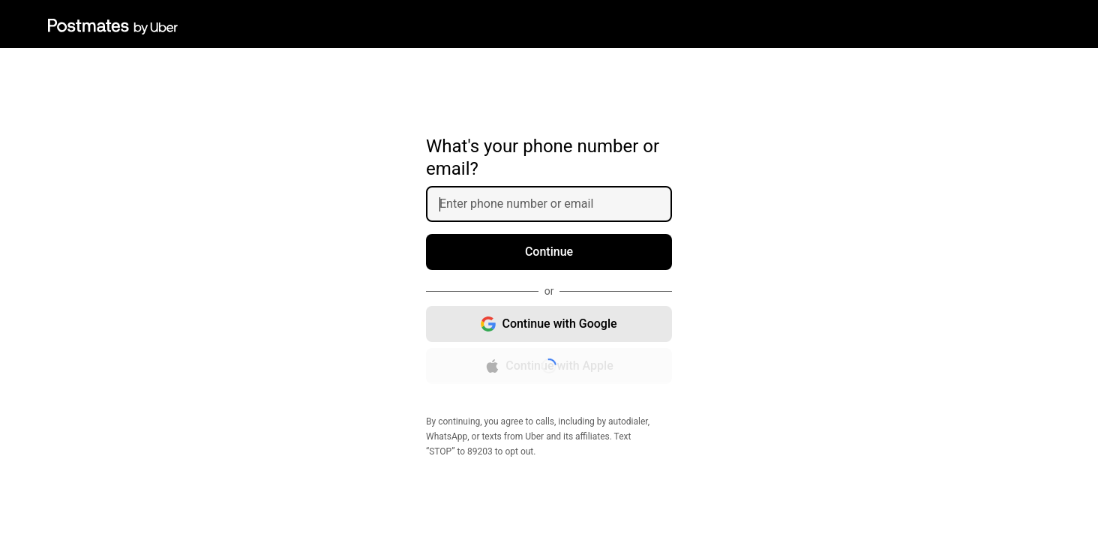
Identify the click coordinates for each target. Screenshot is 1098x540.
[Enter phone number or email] (555, 204)
